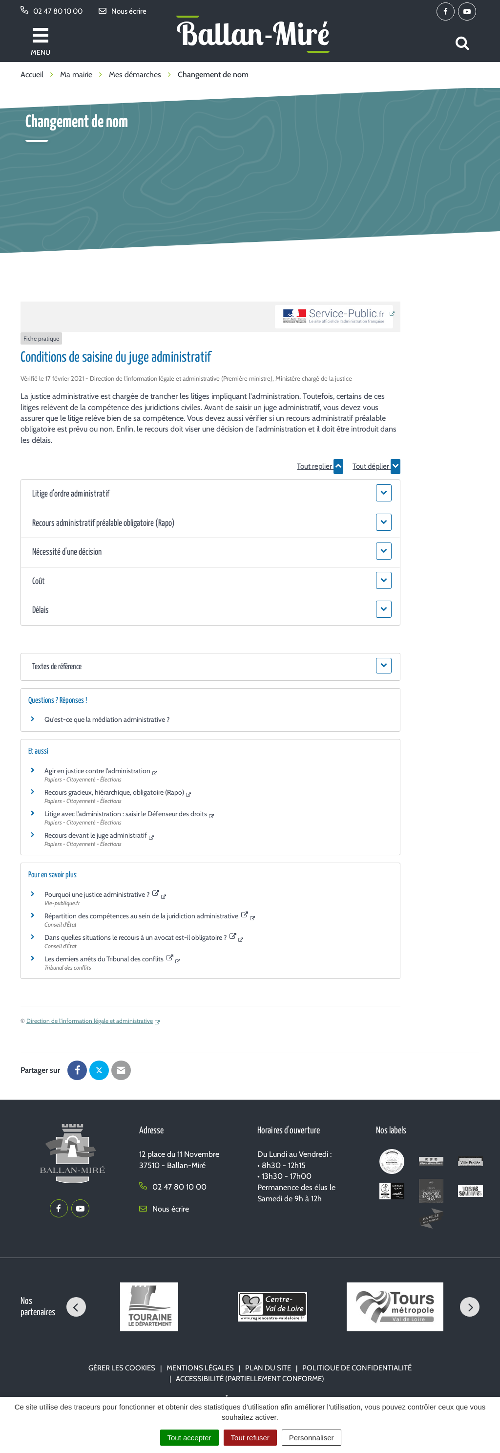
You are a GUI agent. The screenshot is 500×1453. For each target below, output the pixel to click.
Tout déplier (376, 466)
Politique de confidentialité (357, 1368)
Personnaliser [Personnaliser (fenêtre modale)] (311, 1437)
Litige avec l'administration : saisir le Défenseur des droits (125, 813)
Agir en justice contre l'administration (97, 770)
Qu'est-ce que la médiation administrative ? (106, 719)
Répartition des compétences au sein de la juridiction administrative (146, 915)
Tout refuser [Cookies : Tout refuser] (250, 1437)
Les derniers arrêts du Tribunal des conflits (108, 958)
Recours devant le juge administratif (95, 835)
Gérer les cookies (121, 1368)
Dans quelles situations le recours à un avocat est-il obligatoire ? (140, 937)
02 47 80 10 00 (173, 1187)
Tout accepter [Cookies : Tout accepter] (189, 1437)
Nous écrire (164, 1209)
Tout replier (320, 466)
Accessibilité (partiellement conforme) (250, 1378)
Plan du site (268, 1368)
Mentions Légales (200, 1368)
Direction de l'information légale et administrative (89, 1020)
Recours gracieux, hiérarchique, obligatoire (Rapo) (114, 792)
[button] (210, 494)
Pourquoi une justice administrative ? (101, 894)
